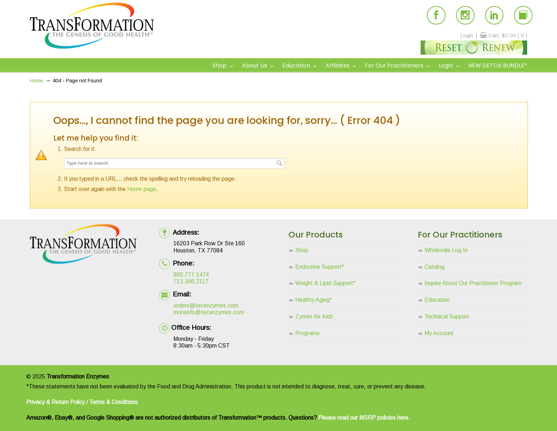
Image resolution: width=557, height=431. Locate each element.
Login (466, 35)
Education (437, 300)
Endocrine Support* (319, 267)
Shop (301, 250)
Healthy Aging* (313, 300)
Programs (307, 333)
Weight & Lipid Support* (325, 283)
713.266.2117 (191, 281)
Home (36, 80)
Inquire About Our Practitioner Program (472, 283)
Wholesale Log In (445, 250)
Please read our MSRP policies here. (364, 418)
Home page (141, 189)
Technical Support (446, 316)
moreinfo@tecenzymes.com (208, 312)
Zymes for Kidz (314, 316)
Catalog (434, 267)
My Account (439, 333)
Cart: (507, 35)
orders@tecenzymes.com (205, 305)
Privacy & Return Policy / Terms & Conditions (82, 402)
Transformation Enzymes (92, 25)
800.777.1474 (191, 275)
